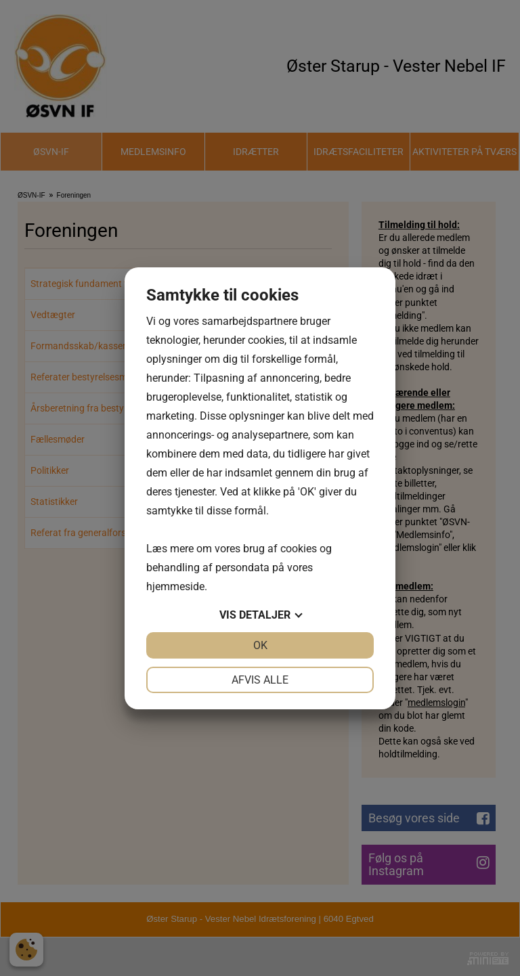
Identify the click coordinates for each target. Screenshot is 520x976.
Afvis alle (260, 679)
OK (260, 645)
